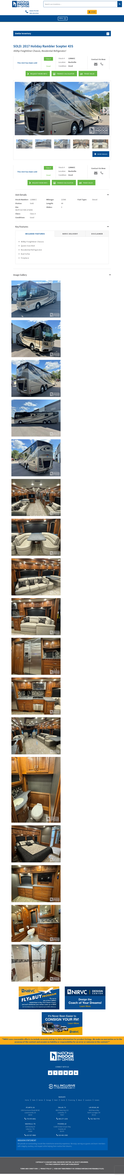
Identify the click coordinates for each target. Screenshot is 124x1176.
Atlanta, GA (30, 1108)
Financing (72, 1100)
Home (25, 1100)
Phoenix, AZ (62, 1125)
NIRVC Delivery (70, 234)
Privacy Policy (46, 1171)
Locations (89, 1100)
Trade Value (87, 74)
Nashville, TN (30, 1125)
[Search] (80, 4)
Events (63, 1100)
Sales (32, 1100)
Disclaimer (97, 234)
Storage (48, 1100)
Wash (56, 1100)
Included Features (35, 234)
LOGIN (92, 12)
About (81, 1100)
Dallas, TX (62, 1108)
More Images (100, 154)
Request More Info (37, 74)
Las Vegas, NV (94, 1108)
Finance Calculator (63, 74)
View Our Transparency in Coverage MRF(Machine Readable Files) (79, 1171)
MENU (62, 19)
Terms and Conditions (29, 1171)
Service (39, 1100)
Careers (98, 1100)
